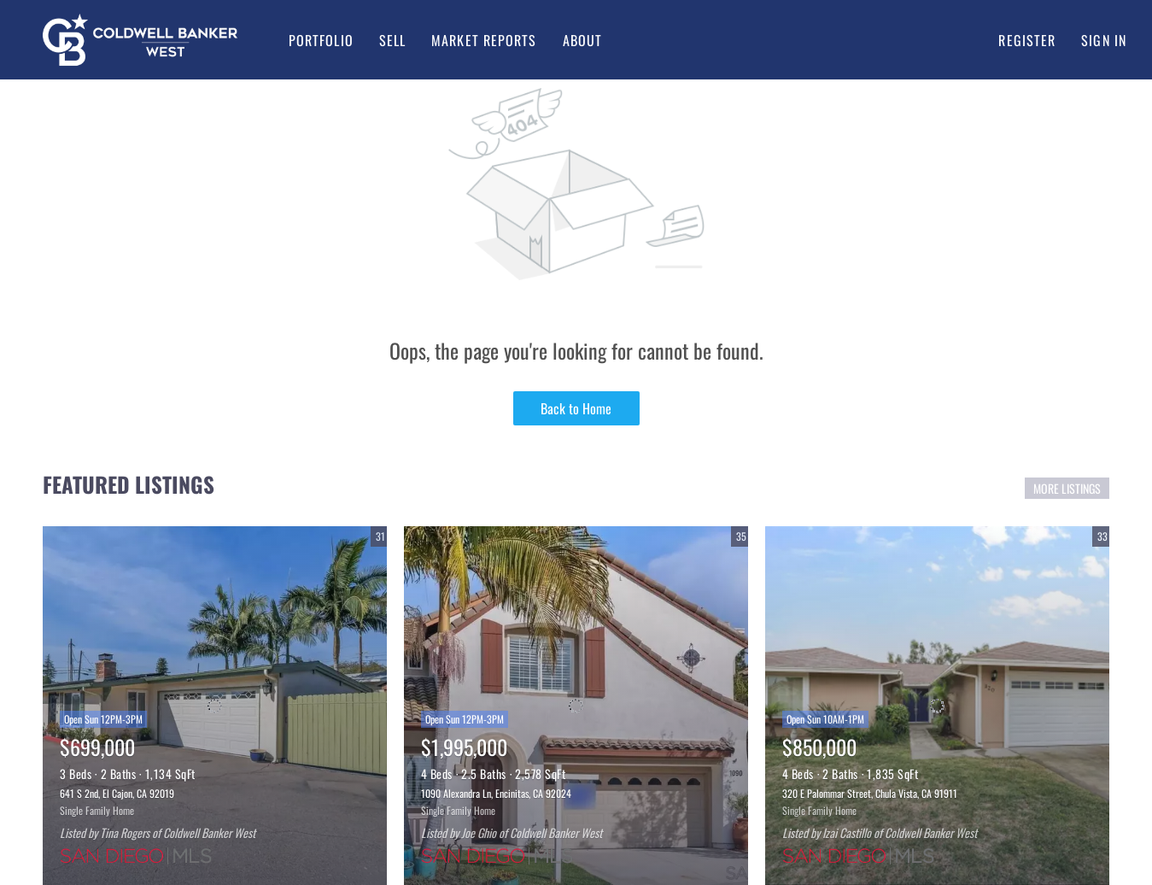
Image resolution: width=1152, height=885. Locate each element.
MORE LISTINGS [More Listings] (1067, 488)
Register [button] (1027, 40)
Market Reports (483, 40)
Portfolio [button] (321, 40)
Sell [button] (392, 40)
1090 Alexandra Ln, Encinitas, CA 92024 (496, 793)
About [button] (583, 40)
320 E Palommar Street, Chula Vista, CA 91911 (869, 793)
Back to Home (576, 408)
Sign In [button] (1103, 40)
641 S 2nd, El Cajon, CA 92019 (117, 793)
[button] (140, 40)
